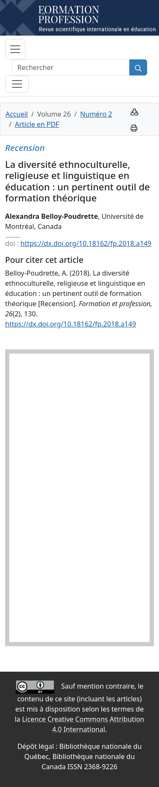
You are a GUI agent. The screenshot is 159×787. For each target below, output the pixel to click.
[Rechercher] (71, 67)
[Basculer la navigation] (15, 49)
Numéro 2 (96, 114)
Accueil (17, 114)
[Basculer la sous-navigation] (17, 83)
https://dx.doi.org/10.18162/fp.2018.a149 (85, 243)
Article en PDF (37, 124)
